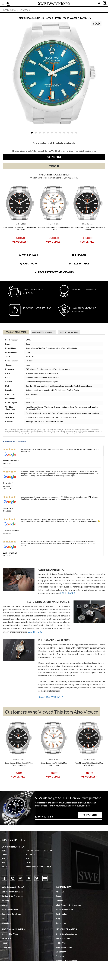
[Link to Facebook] (4, 868)
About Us (60, 882)
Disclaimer (6, 914)
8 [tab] (60, 133)
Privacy (5, 909)
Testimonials (62, 905)
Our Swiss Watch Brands (67, 925)
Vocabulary (61, 942)
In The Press (61, 933)
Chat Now (28, 263)
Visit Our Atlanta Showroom (69, 896)
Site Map (60, 947)
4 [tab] (44, 133)
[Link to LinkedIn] (20, 868)
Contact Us (61, 914)
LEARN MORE (67, 593)
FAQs (58, 909)
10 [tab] (68, 133)
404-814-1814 (8, 3)
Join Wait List (54, 157)
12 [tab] (76, 133)
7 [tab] (56, 133)
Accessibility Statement (67, 951)
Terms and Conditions (12, 905)
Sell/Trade (6, 929)
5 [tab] (48, 133)
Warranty (6, 896)
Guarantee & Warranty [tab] (43, 332)
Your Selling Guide (64, 938)
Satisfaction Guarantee (13, 882)
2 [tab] (36, 133)
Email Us (79, 254)
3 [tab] (40, 133)
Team (58, 887)
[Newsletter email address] (68, 808)
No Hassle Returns (10, 900)
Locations (6, 938)
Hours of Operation (65, 900)
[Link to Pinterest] (28, 868)
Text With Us (79, 263)
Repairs (5, 933)
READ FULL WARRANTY (49, 695)
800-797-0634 (45, 857)
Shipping (6, 891)
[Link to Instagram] (12, 868)
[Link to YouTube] (44, 868)
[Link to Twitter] (36, 868)
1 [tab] (32, 133)
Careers (59, 891)
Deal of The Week (10, 925)
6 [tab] (52, 133)
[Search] (54, 10)
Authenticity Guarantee (13, 887)
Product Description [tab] (16, 332)
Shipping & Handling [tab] (68, 332)
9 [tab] (64, 133)
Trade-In (54, 166)
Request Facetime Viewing (54, 272)
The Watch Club (63, 929)
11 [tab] (72, 133)
